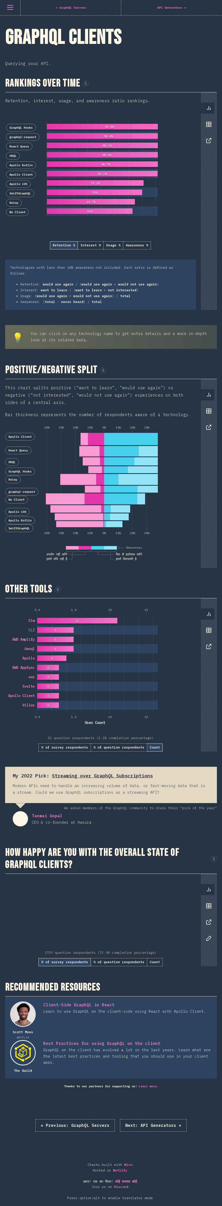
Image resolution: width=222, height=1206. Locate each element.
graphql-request (22, 137)
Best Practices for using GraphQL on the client (101, 1043)
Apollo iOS (18, 184)
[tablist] (207, 127)
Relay (13, 203)
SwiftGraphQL (20, 193)
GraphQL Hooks (21, 127)
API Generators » (153, 1125)
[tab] (209, 108)
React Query (19, 146)
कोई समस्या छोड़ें (126, 1181)
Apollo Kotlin (21, 165)
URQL (13, 156)
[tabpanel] (111, 201)
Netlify (120, 1170)
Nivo (128, 1165)
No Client (17, 212)
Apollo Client (21, 174)
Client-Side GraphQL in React (79, 1004)
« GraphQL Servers (75, 1125)
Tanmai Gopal (20, 819)
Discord (121, 1187)
